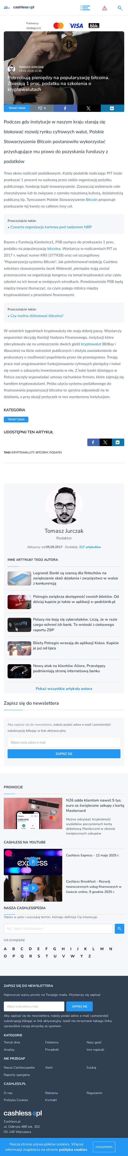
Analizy (9, 1049)
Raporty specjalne (17, 1075)
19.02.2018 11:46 (30, 71)
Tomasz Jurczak (31, 67)
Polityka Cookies (16, 1100)
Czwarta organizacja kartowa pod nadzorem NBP (50, 226)
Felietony (52, 1042)
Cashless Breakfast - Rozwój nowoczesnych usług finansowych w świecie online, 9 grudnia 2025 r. (94, 886)
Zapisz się (79, 1006)
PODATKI (55, 452)
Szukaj (91, 1067)
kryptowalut (91, 344)
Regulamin (94, 1093)
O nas (8, 1093)
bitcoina (54, 248)
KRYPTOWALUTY (23, 452)
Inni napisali (95, 1049)
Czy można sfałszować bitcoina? (35, 315)
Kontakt (51, 1100)
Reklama (51, 1093)
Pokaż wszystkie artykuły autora (64, 688)
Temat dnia (12, 1042)
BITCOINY (42, 452)
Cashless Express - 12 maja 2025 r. (92, 855)
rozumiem (104, 1146)
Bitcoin (44, 141)
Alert (49, 1067)
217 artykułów (90, 547)
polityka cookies (73, 1149)
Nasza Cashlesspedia (19, 1067)
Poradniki (52, 1049)
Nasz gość (94, 1042)
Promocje (13, 787)
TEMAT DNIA (17, 108)
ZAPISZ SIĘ (64, 754)
